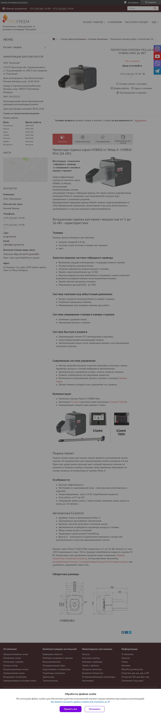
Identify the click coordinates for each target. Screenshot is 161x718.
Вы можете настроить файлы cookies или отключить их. (79, 702)
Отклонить (94, 709)
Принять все (70, 709)
